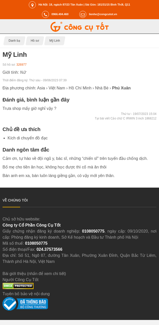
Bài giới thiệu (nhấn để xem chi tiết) (34, 273)
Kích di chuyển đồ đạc (28, 138)
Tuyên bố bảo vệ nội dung (26, 294)
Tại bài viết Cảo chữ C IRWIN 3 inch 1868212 (125, 118)
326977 (21, 64)
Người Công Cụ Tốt (20, 280)
